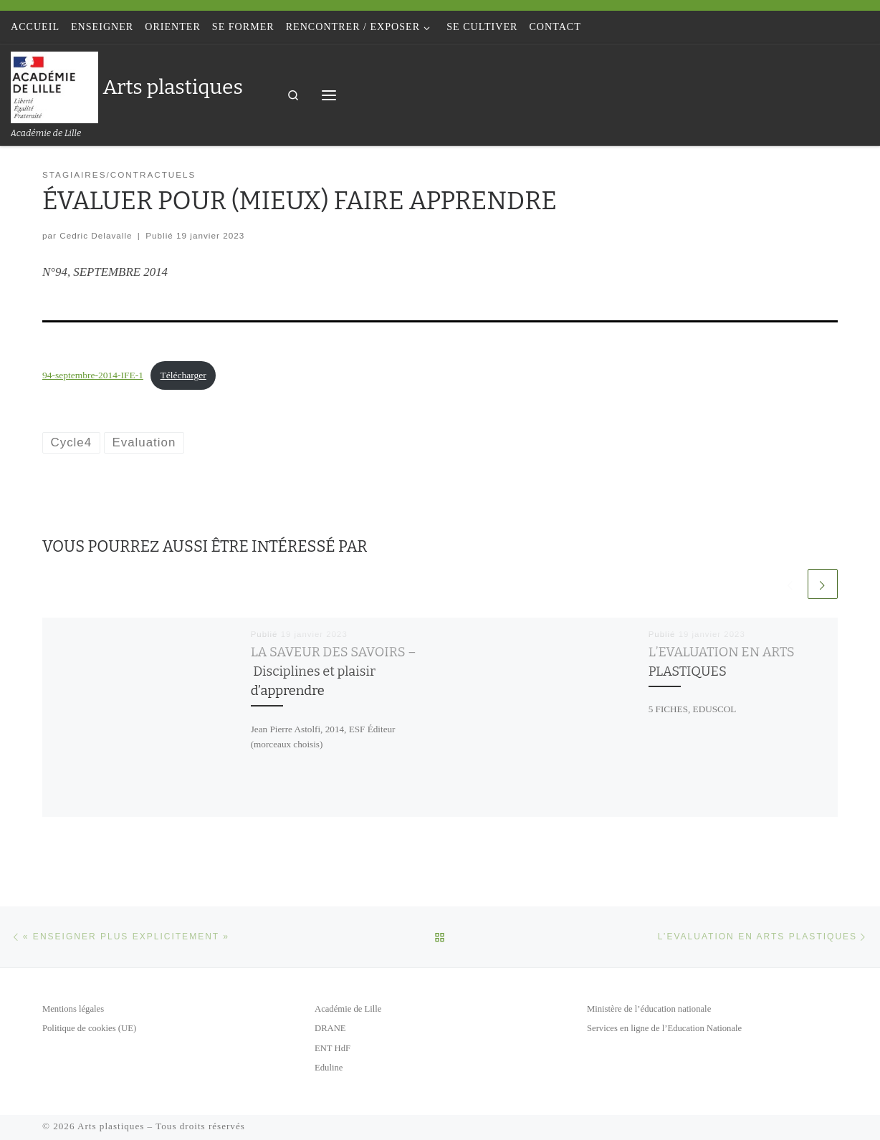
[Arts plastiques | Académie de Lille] (54, 85)
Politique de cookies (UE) (89, 1028)
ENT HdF (332, 1048)
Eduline (329, 1068)
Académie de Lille (348, 1009)
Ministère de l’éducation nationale (649, 1009)
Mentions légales (73, 1009)
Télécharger (183, 375)
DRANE (330, 1028)
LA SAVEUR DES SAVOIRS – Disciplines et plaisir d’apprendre (333, 671)
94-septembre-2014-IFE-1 (92, 375)
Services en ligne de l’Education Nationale (664, 1028)
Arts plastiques (110, 1126)
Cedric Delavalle (95, 235)
